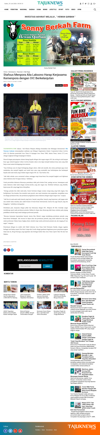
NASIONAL (23, 9)
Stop (65, 85)
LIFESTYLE (52, 9)
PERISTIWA (14, 9)
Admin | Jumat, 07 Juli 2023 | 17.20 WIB (13, 81)
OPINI (79, 9)
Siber (43, 430)
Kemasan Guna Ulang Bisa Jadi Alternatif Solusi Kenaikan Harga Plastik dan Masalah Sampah (43, 314)
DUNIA (39, 9)
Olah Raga (27, 72)
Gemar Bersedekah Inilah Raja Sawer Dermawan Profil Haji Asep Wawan (89, 252)
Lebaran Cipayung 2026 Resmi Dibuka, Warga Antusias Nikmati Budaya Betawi (60, 298)
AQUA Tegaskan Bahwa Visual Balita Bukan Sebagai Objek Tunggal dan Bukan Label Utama (10, 314)
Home (5, 72)
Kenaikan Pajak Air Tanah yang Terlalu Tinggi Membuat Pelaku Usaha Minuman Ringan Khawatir (60, 315)
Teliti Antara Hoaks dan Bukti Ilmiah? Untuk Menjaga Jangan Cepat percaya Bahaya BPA (83, 284)
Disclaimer (49, 430)
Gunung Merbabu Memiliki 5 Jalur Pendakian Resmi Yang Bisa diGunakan (89, 356)
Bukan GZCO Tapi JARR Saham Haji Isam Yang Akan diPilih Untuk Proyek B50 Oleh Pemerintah (83, 406)
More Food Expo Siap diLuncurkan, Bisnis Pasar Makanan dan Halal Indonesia (89, 268)
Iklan (55, 430)
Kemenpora (12, 72)
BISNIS (45, 9)
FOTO (67, 9)
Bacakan (59, 85)
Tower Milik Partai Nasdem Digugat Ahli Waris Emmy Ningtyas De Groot (89, 389)
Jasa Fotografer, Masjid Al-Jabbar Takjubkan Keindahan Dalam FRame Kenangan (27, 298)
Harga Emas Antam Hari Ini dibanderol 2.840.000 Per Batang (10, 296)
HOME (6, 9)
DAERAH (32, 9)
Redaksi (37, 430)
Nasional (19, 72)
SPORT (61, 9)
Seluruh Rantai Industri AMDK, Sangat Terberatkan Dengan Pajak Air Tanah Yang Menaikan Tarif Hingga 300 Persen (27, 315)
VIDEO (73, 9)
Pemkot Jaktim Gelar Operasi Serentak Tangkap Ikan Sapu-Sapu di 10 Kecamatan (44, 297)
